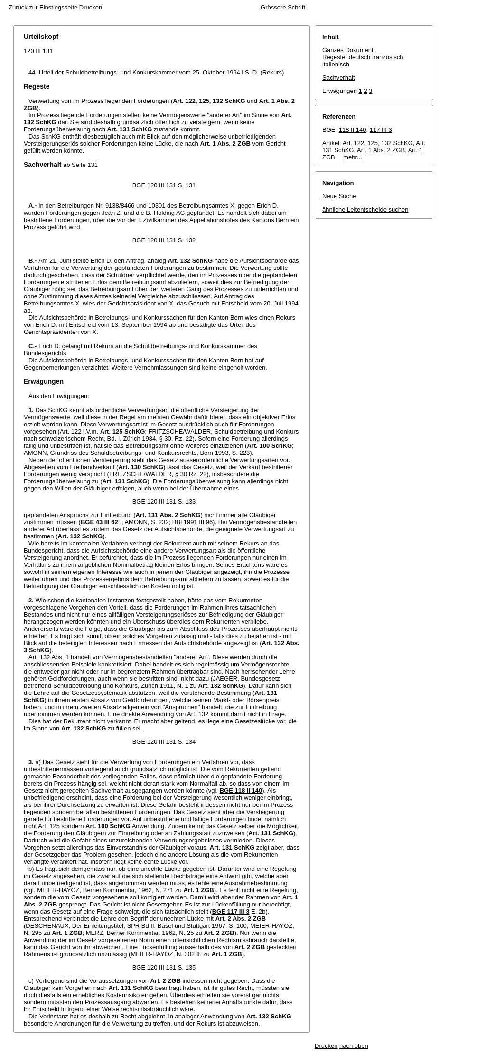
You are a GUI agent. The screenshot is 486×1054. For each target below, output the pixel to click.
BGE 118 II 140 (241, 790)
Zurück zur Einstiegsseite (43, 7)
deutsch (360, 57)
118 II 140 (352, 129)
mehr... (352, 157)
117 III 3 (381, 129)
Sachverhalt (338, 77)
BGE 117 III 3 (231, 911)
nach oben (353, 1045)
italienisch (335, 64)
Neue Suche (339, 196)
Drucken (90, 7)
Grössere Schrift (283, 7)
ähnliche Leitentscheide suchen (365, 209)
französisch (387, 57)
